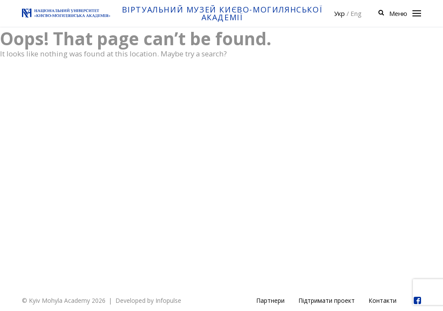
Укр (339, 13)
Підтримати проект (326, 300)
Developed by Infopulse (148, 300)
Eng (356, 13)
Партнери (270, 300)
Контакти (383, 300)
